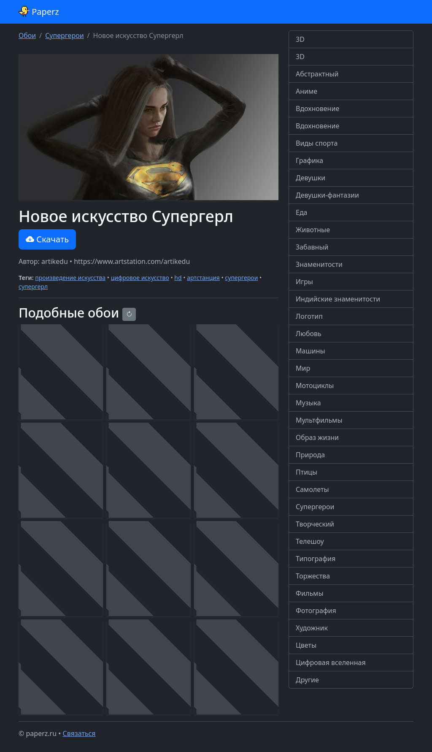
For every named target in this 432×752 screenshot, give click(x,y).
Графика (309, 160)
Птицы (306, 472)
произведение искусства (70, 278)
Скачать (47, 239)
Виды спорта (317, 143)
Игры (304, 281)
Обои (27, 35)
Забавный (312, 247)
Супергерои (64, 35)
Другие (307, 679)
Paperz (39, 11)
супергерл (33, 286)
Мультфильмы (319, 420)
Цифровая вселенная (331, 662)
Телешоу (310, 541)
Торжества (313, 576)
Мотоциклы (315, 385)
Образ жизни (317, 437)
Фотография (316, 610)
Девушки (310, 177)
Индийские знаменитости (338, 299)
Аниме (306, 91)
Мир (303, 368)
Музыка (308, 402)
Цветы (306, 645)
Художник (312, 628)
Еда (302, 212)
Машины (310, 351)
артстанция (203, 278)
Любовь (308, 333)
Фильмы (310, 593)
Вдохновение (317, 108)
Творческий (315, 524)
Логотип (309, 316)
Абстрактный (317, 74)
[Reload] (129, 314)
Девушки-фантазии (327, 195)
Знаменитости (319, 264)
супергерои (241, 278)
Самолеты (312, 489)
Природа (310, 454)
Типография (315, 558)
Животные (313, 229)
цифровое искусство (140, 278)
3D (300, 39)
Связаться (78, 733)
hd (177, 278)
